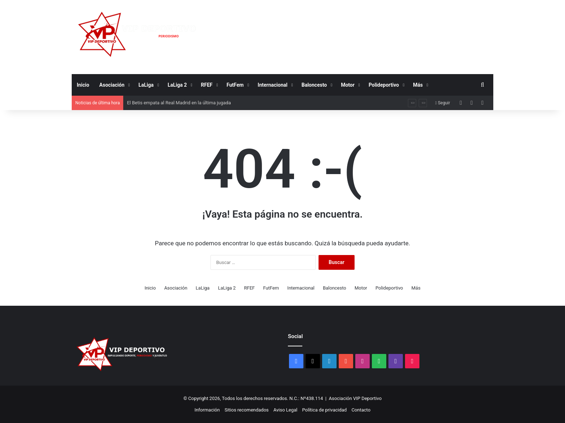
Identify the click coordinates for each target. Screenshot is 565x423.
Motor (348, 85)
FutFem (235, 85)
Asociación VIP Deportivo (355, 398)
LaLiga (146, 85)
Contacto (360, 410)
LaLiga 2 (177, 85)
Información (207, 410)
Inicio (83, 85)
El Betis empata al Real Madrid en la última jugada (179, 102)
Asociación (112, 85)
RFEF (207, 85)
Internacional (273, 85)
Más (418, 85)
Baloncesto (314, 85)
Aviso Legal (285, 410)
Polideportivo (384, 85)
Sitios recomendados (246, 410)
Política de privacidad (324, 410)
